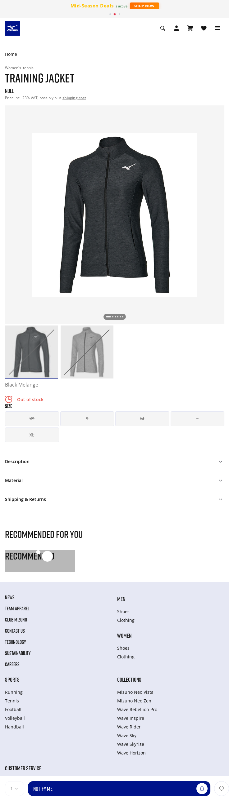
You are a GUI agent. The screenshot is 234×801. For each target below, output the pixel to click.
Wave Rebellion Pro (137, 709)
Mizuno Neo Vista (135, 692)
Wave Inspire (130, 718)
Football (13, 709)
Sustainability (18, 653)
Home (11, 54)
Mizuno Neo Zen (134, 701)
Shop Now (144, 5)
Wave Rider (129, 727)
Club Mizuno (16, 620)
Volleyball (15, 718)
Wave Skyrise (130, 744)
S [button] (87, 419)
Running (14, 692)
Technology (15, 642)
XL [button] (32, 435)
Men (121, 598)
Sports (12, 679)
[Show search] (163, 28)
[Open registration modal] (176, 28)
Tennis (12, 701)
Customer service (23, 768)
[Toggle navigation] (217, 28)
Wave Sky (126, 735)
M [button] (142, 419)
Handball (14, 727)
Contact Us (15, 631)
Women (124, 635)
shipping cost (74, 97)
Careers (12, 664)
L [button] (197, 419)
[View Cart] (190, 28)
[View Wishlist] (204, 28)
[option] (31, 351)
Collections (129, 679)
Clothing (126, 620)
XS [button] (32, 419)
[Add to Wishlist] (221, 788)
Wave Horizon (131, 753)
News (10, 597)
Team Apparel (17, 608)
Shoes (123, 611)
